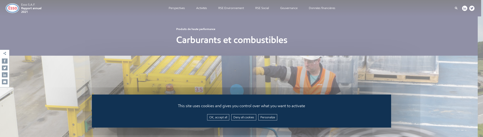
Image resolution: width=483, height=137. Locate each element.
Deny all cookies (243, 117)
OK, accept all (218, 117)
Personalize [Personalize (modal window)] (267, 117)
